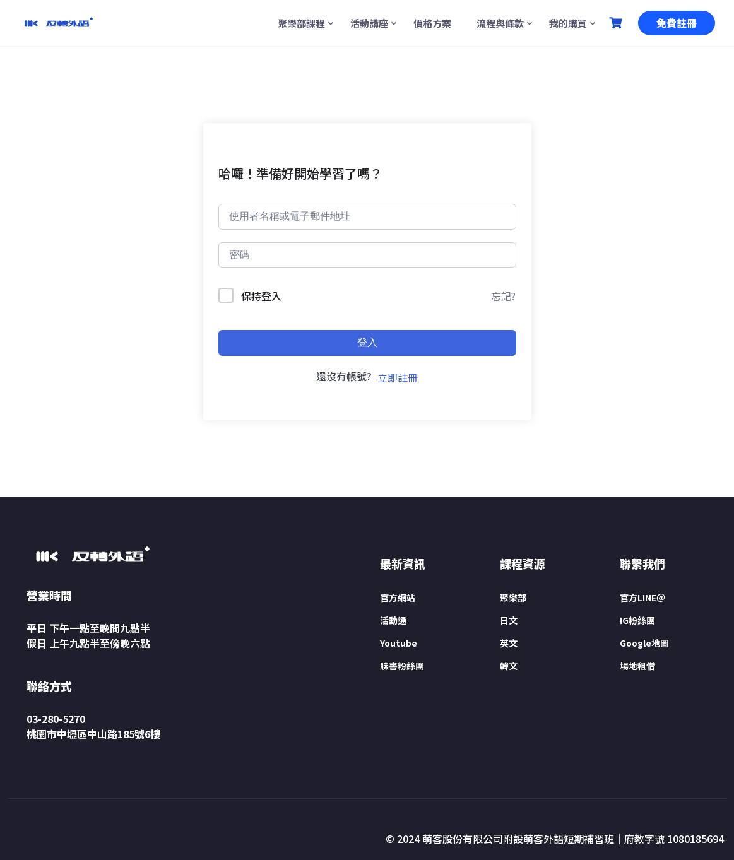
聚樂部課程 (301, 23)
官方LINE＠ (642, 597)
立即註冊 (397, 377)
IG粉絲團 (637, 620)
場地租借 (637, 665)
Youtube (398, 643)
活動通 (393, 620)
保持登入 (261, 295)
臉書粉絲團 (402, 665)
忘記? (503, 295)
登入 (367, 342)
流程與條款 (500, 23)
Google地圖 (644, 643)
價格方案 (432, 23)
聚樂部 (513, 597)
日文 (509, 620)
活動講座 (369, 23)
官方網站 (397, 597)
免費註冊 (676, 22)
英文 (509, 643)
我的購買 (568, 23)
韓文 (509, 665)
